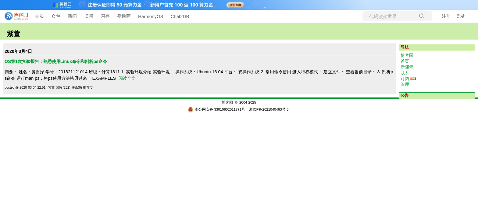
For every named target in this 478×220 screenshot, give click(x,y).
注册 (446, 16)
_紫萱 (11, 34)
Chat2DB (180, 16)
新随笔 (407, 66)
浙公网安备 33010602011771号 (216, 109)
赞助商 (124, 16)
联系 (405, 72)
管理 (405, 84)
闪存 (105, 16)
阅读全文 (127, 78)
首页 (405, 61)
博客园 (407, 55)
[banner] (14, 16)
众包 (55, 16)
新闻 (72, 16)
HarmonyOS (150, 16)
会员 (39, 16)
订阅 (405, 78)
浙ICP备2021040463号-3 (268, 109)
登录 (460, 16)
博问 (88, 16)
